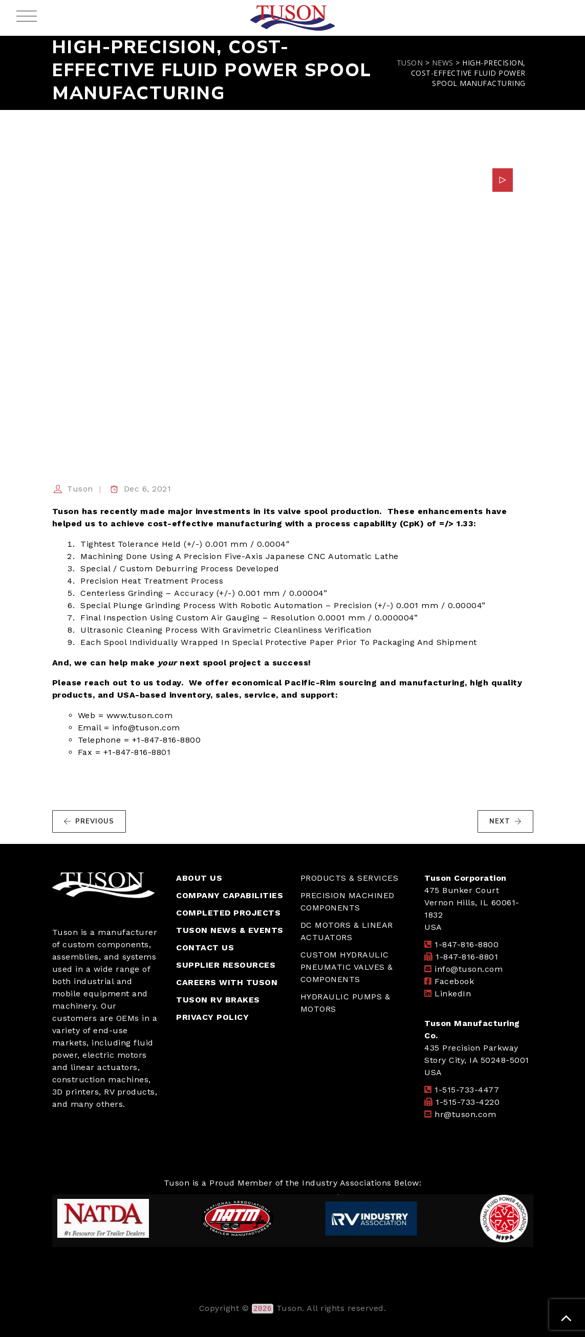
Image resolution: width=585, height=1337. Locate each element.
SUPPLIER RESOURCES (225, 965)
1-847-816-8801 (467, 957)
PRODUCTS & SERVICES (349, 878)
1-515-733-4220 (468, 1102)
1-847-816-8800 (467, 944)
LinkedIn (453, 993)
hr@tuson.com (465, 1114)
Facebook (454, 981)
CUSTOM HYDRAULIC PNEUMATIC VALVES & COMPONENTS (346, 967)
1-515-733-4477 (467, 1090)
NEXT (505, 821)
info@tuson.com (469, 969)
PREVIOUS (88, 821)
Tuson (80, 489)
